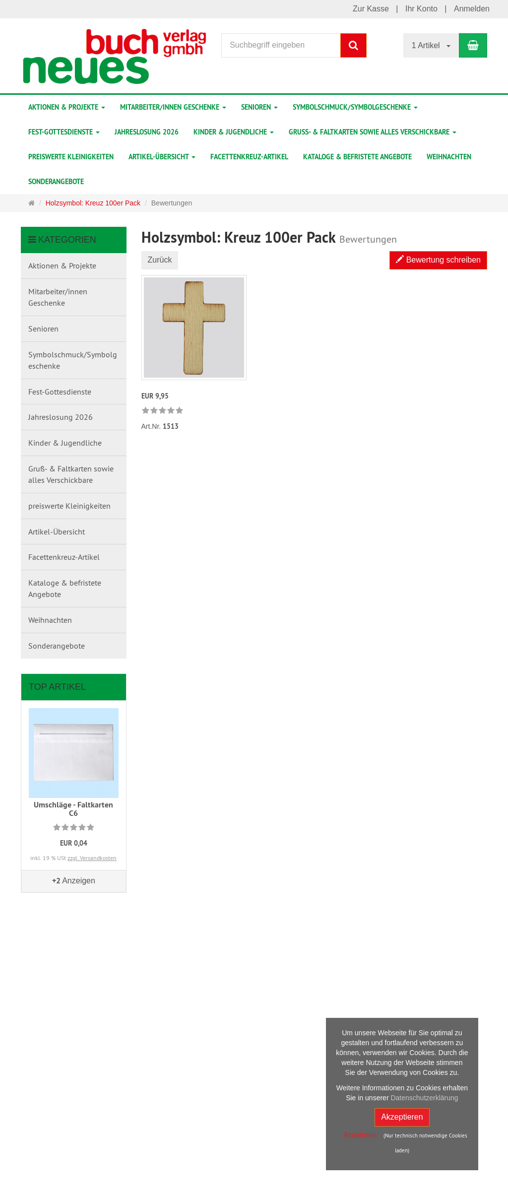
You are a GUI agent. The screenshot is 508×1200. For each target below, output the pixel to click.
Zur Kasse (371, 8)
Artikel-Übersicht (161, 156)
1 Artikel (431, 45)
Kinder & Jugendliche (233, 132)
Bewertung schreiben (438, 260)
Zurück (160, 260)
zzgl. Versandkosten (92, 858)
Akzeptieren (402, 1117)
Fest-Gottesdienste (64, 132)
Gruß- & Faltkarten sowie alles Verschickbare (372, 132)
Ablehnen (360, 1135)
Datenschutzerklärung (424, 1098)
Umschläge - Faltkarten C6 (73, 809)
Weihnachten (449, 156)
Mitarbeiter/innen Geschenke (173, 107)
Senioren (259, 107)
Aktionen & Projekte (66, 107)
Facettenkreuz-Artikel (249, 156)
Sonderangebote (56, 181)
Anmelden (472, 8)
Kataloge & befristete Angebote (357, 156)
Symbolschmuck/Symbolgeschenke (355, 107)
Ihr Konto (421, 8)
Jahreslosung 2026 (147, 132)
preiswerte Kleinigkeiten (71, 156)
